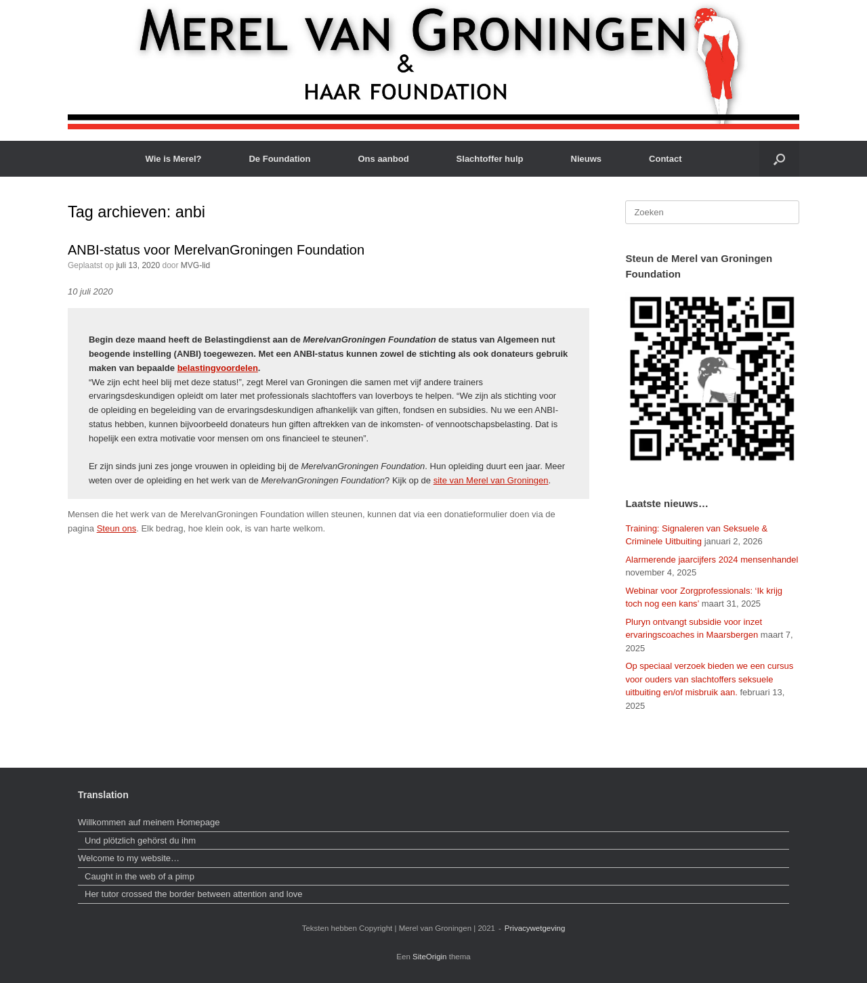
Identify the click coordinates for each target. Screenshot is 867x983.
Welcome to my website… (130, 858)
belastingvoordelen (217, 368)
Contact (665, 159)
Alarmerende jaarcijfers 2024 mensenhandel (711, 559)
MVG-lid (195, 265)
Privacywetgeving (535, 928)
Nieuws (586, 159)
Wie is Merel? (174, 159)
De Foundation (279, 159)
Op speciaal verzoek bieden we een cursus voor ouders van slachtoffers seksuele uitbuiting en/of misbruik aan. (709, 679)
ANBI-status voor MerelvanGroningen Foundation (216, 249)
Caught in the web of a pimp (139, 876)
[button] (779, 159)
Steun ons (117, 528)
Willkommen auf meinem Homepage (149, 822)
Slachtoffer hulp (490, 159)
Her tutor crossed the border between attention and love (194, 894)
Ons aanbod (383, 159)
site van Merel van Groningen (491, 480)
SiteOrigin (430, 957)
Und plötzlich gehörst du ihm (140, 840)
